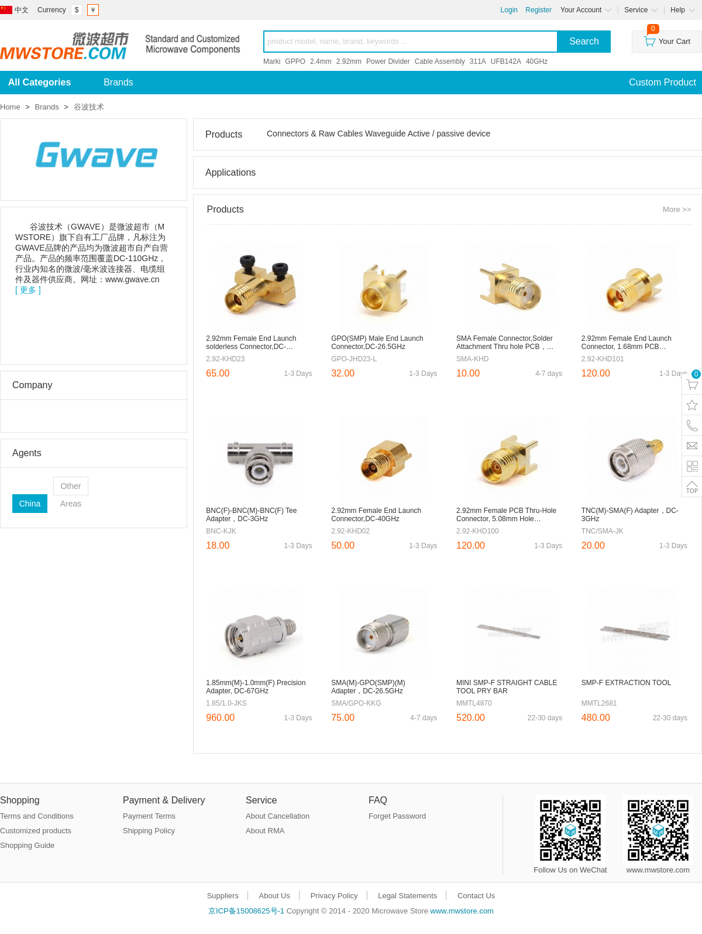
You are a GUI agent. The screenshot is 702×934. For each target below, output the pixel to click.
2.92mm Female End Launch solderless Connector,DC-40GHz (251, 343)
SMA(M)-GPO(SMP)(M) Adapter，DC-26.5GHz (368, 687)
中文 (22, 10)
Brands (118, 82)
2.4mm (321, 61)
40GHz (537, 61)
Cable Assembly (440, 61)
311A (478, 61)
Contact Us (476, 895)
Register (538, 10)
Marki (271, 61)
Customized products (35, 830)
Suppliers (223, 895)
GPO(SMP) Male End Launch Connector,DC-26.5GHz (377, 342)
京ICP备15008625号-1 (246, 910)
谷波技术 (89, 106)
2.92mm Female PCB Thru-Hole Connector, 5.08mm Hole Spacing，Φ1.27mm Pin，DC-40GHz (506, 515)
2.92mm (349, 61)
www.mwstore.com (462, 910)
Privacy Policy (334, 895)
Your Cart (667, 38)
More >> (677, 209)
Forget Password (397, 816)
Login (509, 10)
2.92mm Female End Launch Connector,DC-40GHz (376, 515)
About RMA (265, 830)
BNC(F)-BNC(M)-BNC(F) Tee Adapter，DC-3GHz (251, 515)
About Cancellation (277, 816)
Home (10, 106)
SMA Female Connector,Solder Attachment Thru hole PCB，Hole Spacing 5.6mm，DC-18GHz (504, 343)
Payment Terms (149, 816)
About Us (274, 895)
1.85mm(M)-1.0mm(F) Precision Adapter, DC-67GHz (255, 687)
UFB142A (506, 61)
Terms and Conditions (37, 816)
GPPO (295, 61)
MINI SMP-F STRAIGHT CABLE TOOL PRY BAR (506, 687)
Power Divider (388, 61)
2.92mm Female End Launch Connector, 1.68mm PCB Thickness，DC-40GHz (626, 343)
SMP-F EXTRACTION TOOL (626, 683)
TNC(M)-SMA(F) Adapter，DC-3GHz (630, 515)
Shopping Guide (27, 845)
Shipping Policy (149, 830)
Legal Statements (407, 895)
